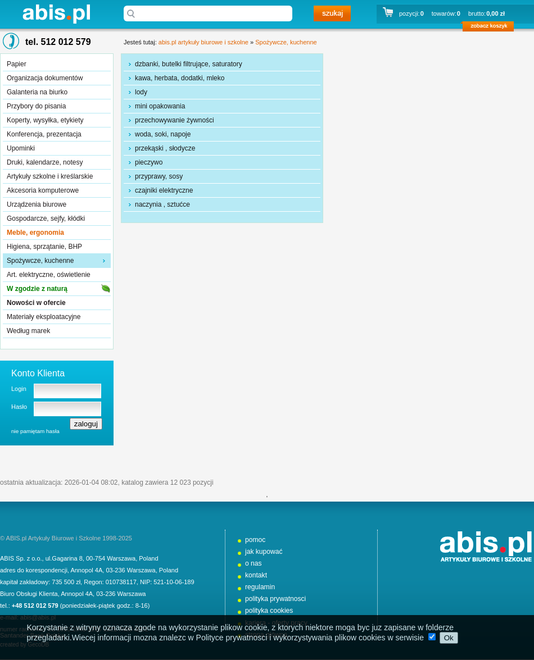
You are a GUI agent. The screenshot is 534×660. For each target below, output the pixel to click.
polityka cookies (269, 611)
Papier (16, 64)
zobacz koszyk (491, 28)
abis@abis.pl (38, 617)
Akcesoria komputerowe (43, 190)
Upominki (21, 148)
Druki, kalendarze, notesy (45, 162)
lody (141, 92)
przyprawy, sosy (159, 176)
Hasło (19, 406)
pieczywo (148, 162)
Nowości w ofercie (36, 303)
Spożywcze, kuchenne (40, 261)
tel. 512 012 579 (58, 42)
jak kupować (264, 552)
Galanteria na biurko (37, 92)
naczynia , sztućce (162, 204)
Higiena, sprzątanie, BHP (44, 247)
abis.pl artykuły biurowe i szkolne (56, 14)
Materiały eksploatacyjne (43, 317)
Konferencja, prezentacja (44, 134)
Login (18, 388)
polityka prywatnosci (275, 599)
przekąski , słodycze (165, 148)
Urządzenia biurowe (36, 204)
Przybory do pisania (36, 106)
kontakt (256, 575)
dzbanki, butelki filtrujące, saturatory (188, 64)
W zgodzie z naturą (37, 289)
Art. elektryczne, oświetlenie (48, 275)
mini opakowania (160, 106)
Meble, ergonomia (35, 232)
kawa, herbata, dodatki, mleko (179, 78)
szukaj (332, 13)
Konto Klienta (38, 373)
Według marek (28, 331)
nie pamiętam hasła (35, 431)
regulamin (260, 587)
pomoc (255, 540)
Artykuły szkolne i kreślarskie (50, 176)
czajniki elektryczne (164, 190)
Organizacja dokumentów (45, 78)
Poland (148, 558)
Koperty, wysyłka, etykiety (45, 120)
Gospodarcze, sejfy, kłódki (46, 218)
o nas (253, 563)
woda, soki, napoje (163, 134)
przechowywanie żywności (174, 120)
